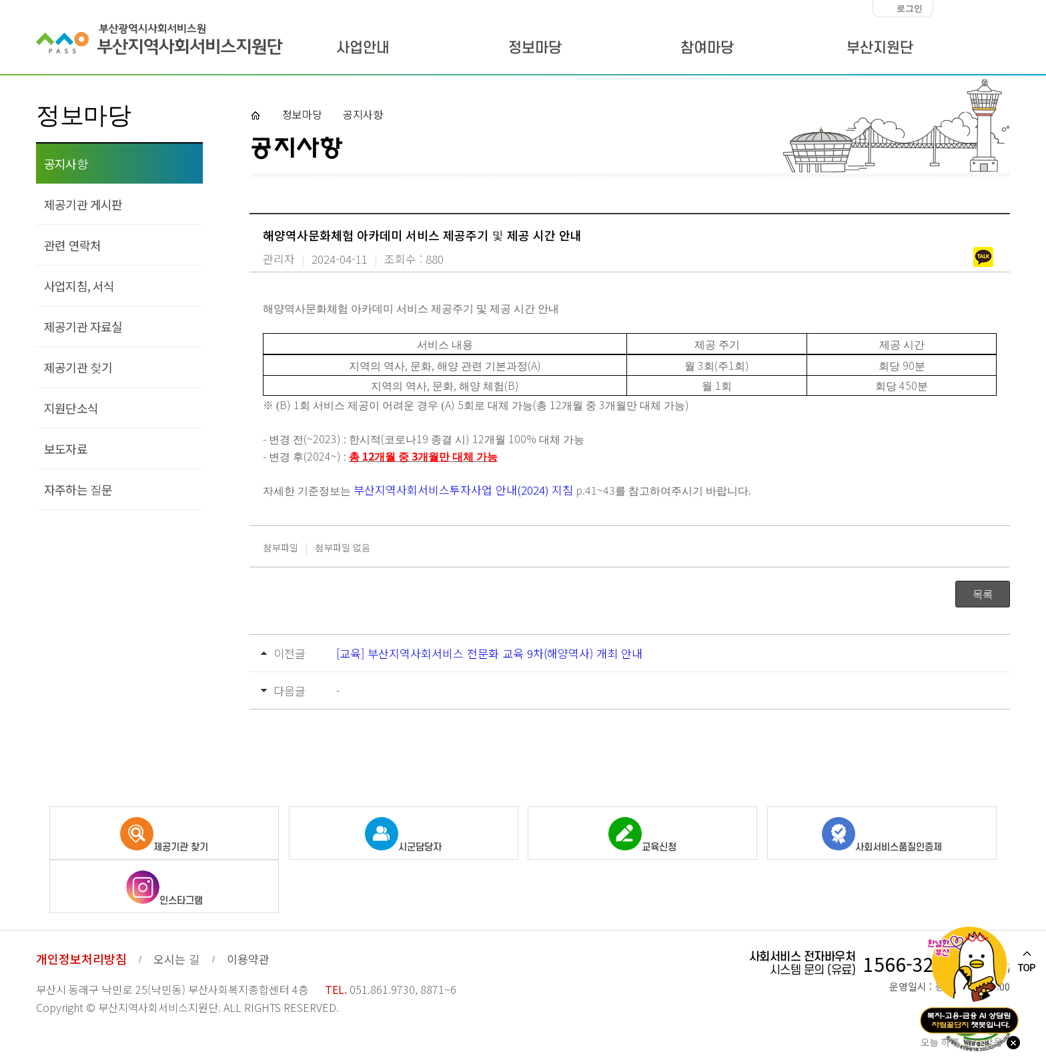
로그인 (910, 8)
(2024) (534, 489)
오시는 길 (176, 959)
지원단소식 (71, 408)
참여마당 (707, 48)
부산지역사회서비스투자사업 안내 (435, 489)
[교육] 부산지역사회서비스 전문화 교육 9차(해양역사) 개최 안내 (489, 653)
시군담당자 (403, 835)
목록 (983, 594)
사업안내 (363, 48)
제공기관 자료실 (83, 326)
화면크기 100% (973, 8)
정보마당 (535, 48)
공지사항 (66, 163)
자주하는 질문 (78, 489)
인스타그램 (164, 888)
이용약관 (248, 959)
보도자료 (65, 448)
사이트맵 (979, 50)
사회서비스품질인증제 (882, 835)
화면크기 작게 (946, 8)
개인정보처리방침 (81, 958)
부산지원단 (880, 48)
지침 (562, 489)
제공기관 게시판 (83, 204)
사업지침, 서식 (79, 285)
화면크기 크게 (999, 8)
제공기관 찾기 (78, 367)
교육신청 (642, 835)
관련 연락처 (72, 245)
